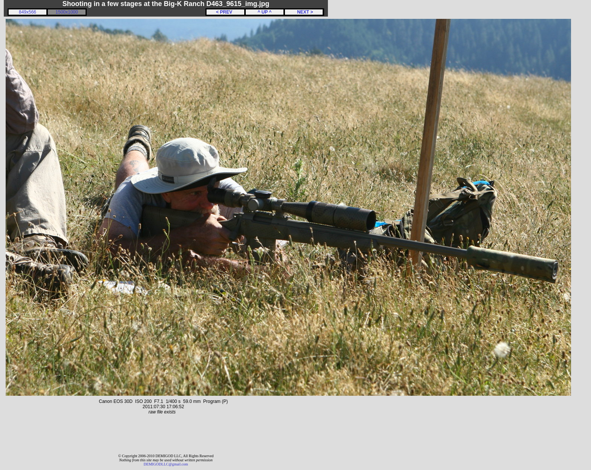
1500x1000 (66, 12)
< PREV (225, 12)
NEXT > (304, 12)
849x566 (27, 12)
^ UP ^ (264, 12)
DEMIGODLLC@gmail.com (166, 464)
